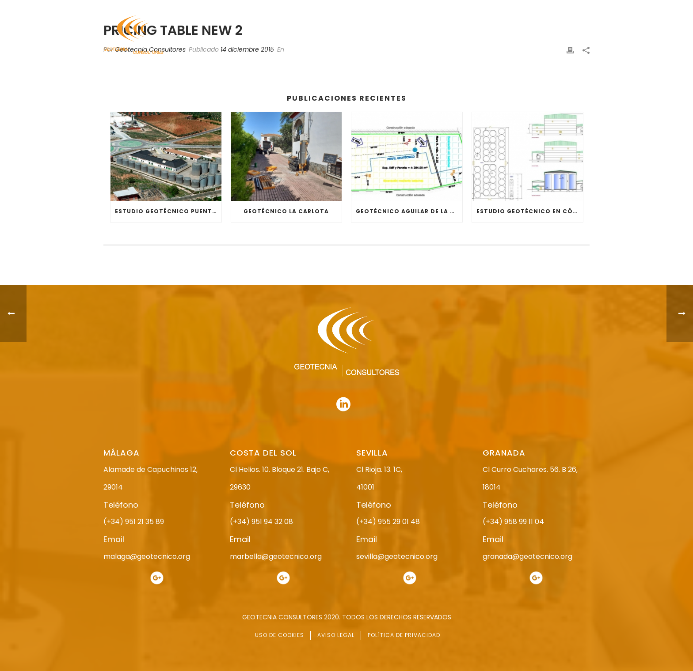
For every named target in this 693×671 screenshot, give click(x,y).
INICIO (300, 35)
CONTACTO (573, 35)
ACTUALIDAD (521, 35)
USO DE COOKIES (279, 635)
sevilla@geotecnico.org (397, 556)
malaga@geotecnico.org (146, 556)
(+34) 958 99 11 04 (513, 521)
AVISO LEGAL (335, 635)
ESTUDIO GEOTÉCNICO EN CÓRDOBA (529, 211)
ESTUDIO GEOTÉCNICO (408, 35)
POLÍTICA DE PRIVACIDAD (404, 635)
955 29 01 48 (354, 7)
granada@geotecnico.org (527, 556)
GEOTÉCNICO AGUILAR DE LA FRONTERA (409, 211)
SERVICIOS (472, 35)
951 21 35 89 (496, 7)
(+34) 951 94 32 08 (261, 521)
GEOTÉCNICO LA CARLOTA (286, 211)
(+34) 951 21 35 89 (133, 521)
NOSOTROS (343, 35)
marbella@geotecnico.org (276, 556)
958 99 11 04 (428, 7)
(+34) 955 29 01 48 (388, 521)
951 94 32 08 (570, 7)
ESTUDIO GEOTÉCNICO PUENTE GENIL (168, 211)
